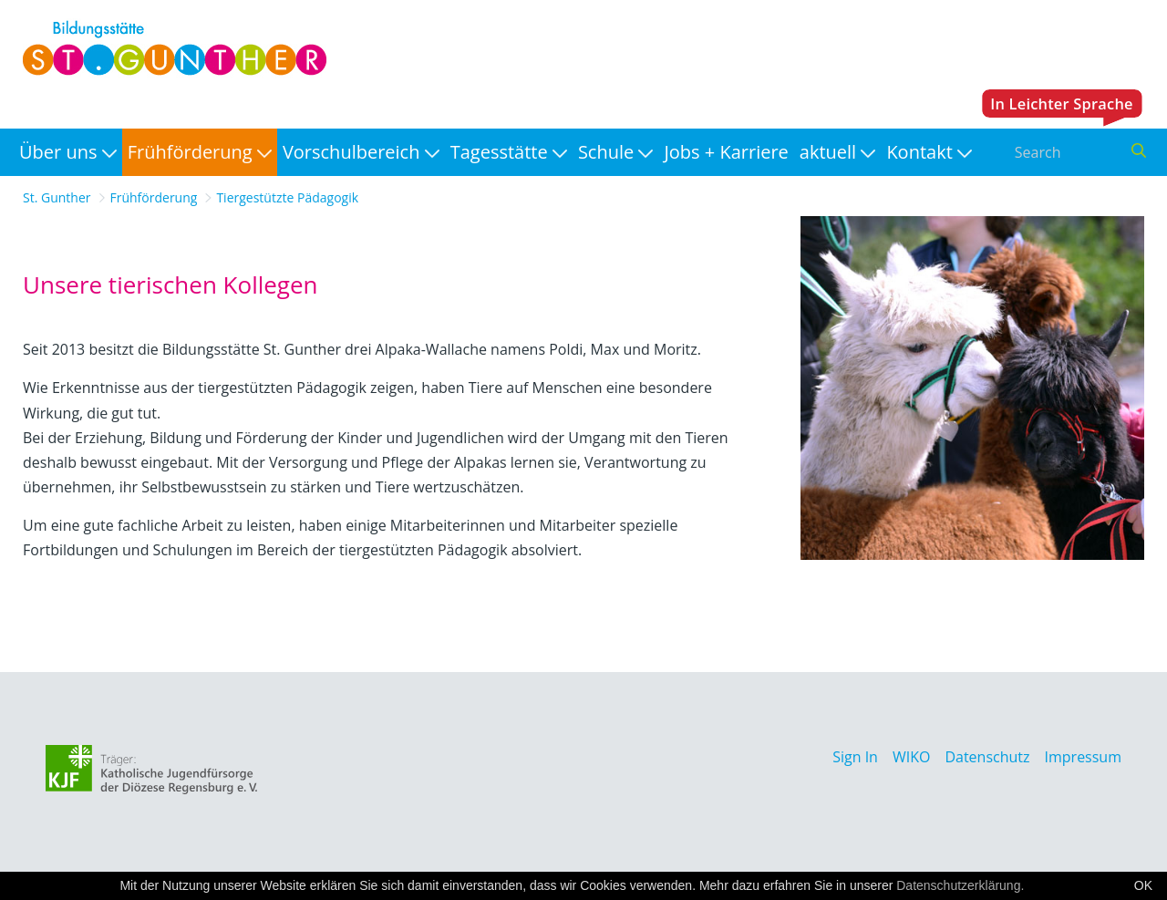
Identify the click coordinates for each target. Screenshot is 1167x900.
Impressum (1083, 757)
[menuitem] (68, 152)
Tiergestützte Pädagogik (287, 197)
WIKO (911, 757)
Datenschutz (987, 757)
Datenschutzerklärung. (960, 885)
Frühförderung (154, 197)
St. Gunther (57, 197)
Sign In (855, 757)
